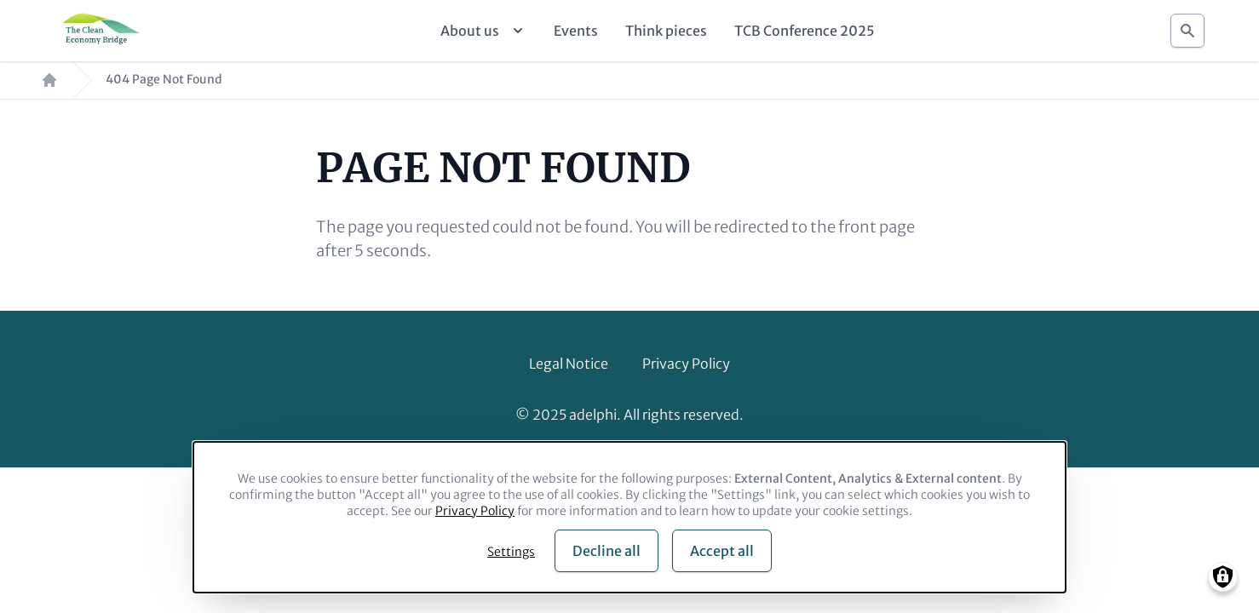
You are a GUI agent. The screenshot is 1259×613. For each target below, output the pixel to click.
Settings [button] (511, 551)
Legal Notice (568, 363)
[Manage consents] (1223, 577)
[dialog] (629, 517)
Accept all (722, 550)
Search (1187, 26)
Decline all (606, 550)
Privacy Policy (686, 363)
